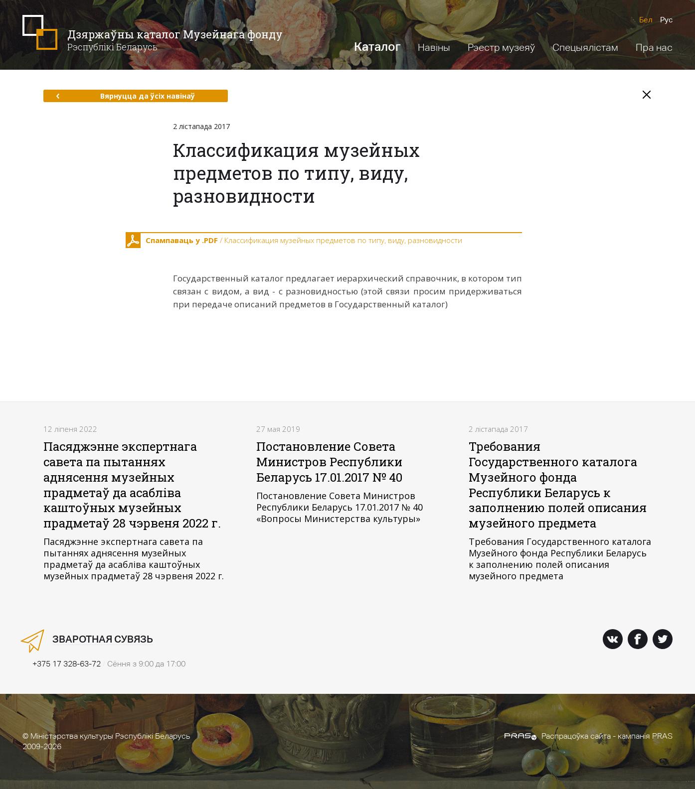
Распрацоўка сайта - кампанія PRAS (589, 736)
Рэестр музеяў (501, 47)
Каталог (377, 46)
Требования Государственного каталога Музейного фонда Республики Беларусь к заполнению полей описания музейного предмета (558, 484)
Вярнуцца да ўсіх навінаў (125, 96)
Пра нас (654, 47)
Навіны (434, 47)
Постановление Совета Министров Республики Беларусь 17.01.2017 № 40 (329, 461)
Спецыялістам (585, 47)
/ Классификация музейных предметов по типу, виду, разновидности (294, 240)
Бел (646, 19)
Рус (666, 19)
